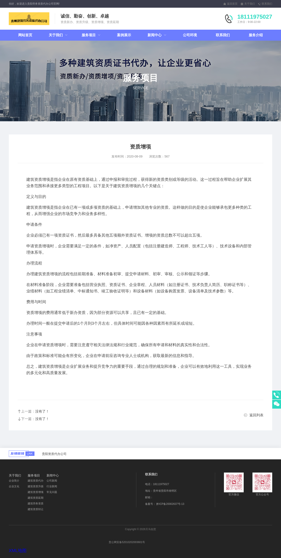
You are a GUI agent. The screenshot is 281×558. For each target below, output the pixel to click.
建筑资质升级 (35, 486)
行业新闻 (52, 486)
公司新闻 (52, 480)
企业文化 (14, 486)
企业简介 (14, 480)
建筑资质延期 (35, 497)
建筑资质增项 (35, 492)
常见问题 (52, 492)
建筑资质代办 (35, 480)
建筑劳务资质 (35, 503)
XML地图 (18, 550)
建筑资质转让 (35, 509)
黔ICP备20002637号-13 (170, 503)
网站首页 (25, 35)
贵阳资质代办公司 (54, 454)
